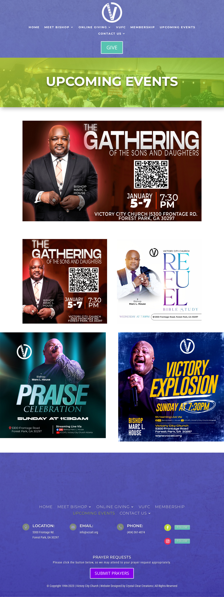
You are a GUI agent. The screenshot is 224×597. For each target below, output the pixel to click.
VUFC (121, 27)
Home (34, 27)
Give (111, 47)
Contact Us (109, 33)
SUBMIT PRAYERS (112, 573)
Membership (142, 27)
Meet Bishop (57, 27)
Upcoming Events (177, 27)
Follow (182, 527)
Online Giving (93, 27)
